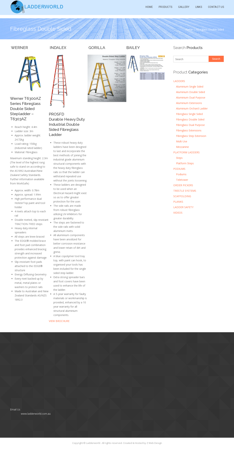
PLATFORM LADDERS (186, 152)
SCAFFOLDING (182, 196)
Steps (179, 158)
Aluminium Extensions (189, 103)
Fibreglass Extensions (188, 130)
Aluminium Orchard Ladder (192, 108)
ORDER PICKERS (183, 185)
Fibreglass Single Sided (189, 114)
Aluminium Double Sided (190, 92)
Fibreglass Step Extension (191, 136)
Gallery (183, 9)
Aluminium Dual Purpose (190, 97)
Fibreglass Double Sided (190, 119)
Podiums (181, 174)
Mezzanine (182, 147)
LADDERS (179, 81)
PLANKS (178, 201)
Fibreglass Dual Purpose (190, 125)
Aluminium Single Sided (189, 86)
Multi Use (181, 141)
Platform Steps (185, 163)
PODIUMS (179, 168)
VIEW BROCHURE (59, 321)
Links (198, 9)
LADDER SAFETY (183, 207)
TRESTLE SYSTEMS (184, 190)
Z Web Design (154, 443)
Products (165, 9)
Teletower (182, 179)
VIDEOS (177, 212)
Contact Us (216, 9)
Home (149, 9)
